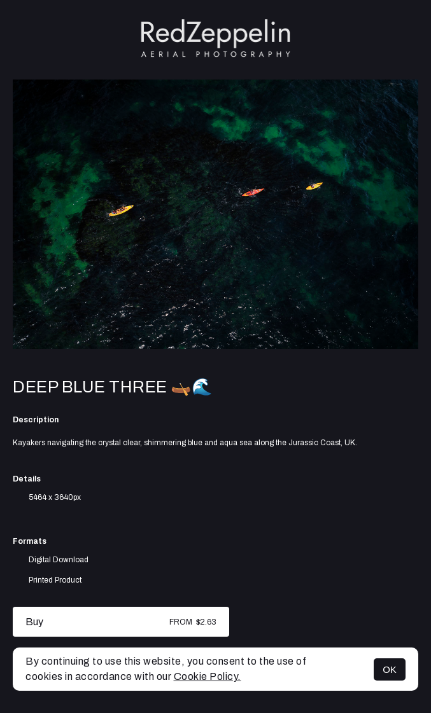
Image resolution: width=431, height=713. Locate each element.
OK (390, 669)
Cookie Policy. (207, 676)
